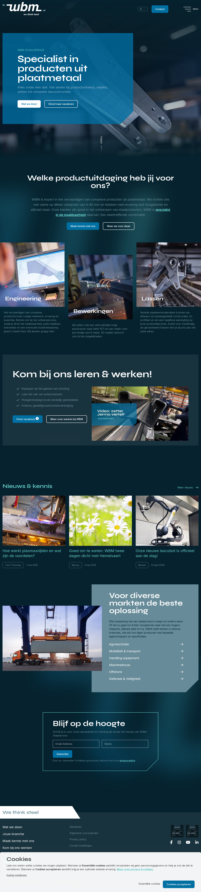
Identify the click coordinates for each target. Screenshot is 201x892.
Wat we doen (29, 104)
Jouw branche (13, 834)
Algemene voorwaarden (84, 833)
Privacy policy (78, 839)
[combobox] (143, 9)
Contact (160, 9)
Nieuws (75, 565)
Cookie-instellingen (81, 845)
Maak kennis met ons (83, 226)
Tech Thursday (13, 565)
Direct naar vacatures (61, 104)
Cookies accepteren (179, 884)
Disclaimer (76, 826)
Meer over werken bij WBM (66, 419)
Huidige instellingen (16, 875)
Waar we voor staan (118, 226)
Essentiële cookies (149, 883)
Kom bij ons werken (17, 848)
